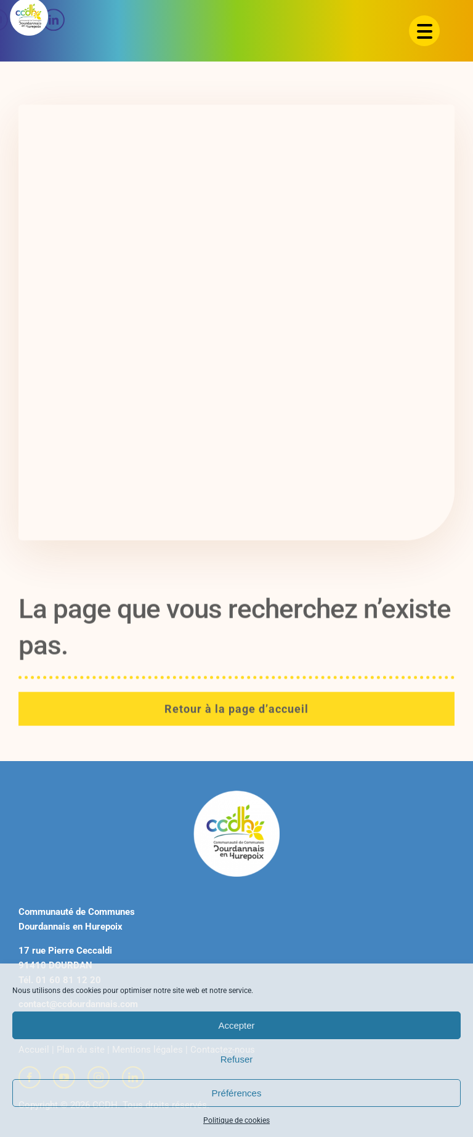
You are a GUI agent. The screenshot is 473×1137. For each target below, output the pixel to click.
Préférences (237, 1093)
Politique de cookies (236, 1120)
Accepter (236, 1025)
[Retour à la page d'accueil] (236, 714)
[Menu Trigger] (424, 30)
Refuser (236, 1059)
